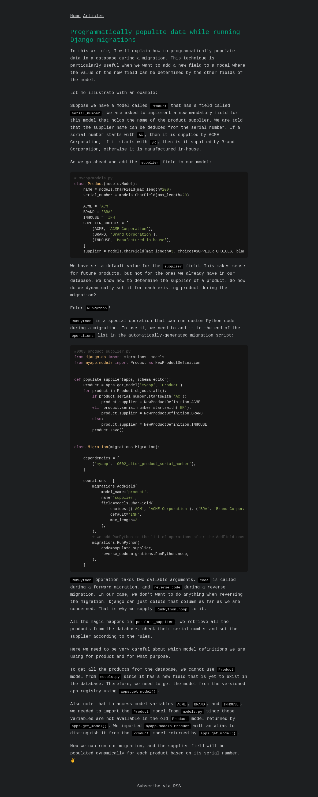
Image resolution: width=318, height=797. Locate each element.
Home (75, 16)
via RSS (172, 779)
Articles (93, 16)
